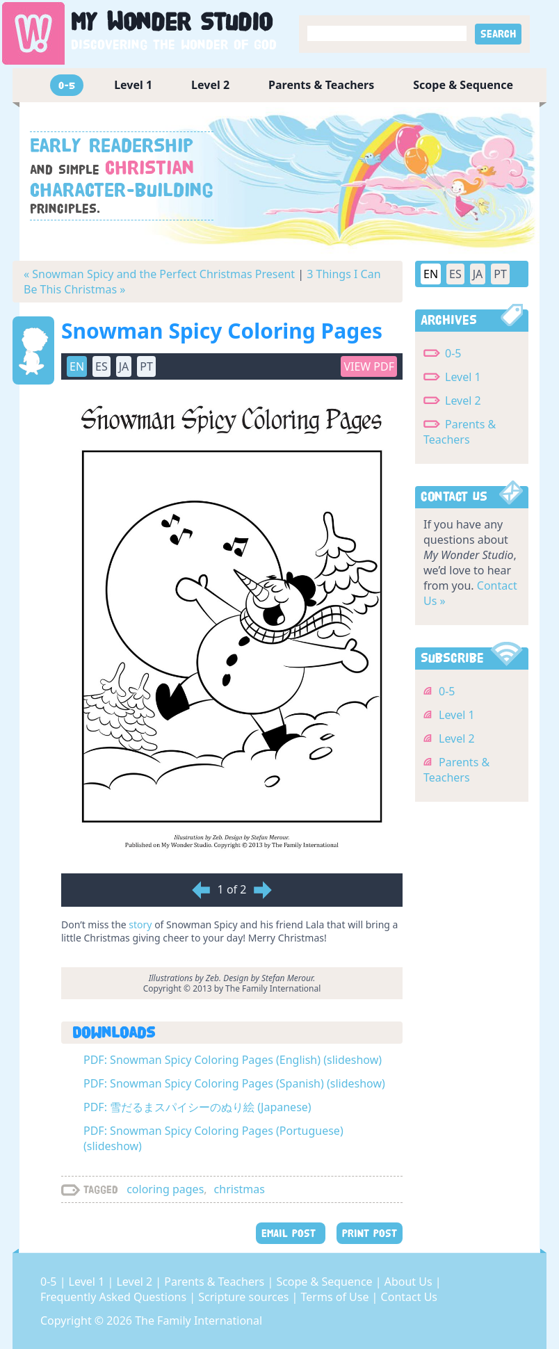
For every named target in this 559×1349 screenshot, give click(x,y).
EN (77, 366)
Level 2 (210, 84)
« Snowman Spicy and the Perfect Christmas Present (159, 274)
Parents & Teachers (321, 84)
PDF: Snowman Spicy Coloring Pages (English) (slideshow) (232, 1059)
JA (124, 366)
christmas (239, 1189)
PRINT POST (369, 1233)
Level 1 (133, 84)
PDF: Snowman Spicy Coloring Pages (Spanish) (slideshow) (234, 1083)
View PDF (368, 366)
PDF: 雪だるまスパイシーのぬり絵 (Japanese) (197, 1107)
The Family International (198, 1320)
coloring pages (165, 1189)
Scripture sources (244, 1296)
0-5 (66, 85)
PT (146, 366)
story (140, 924)
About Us (409, 1281)
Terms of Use (336, 1296)
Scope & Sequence (463, 84)
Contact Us (409, 1296)
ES (101, 366)
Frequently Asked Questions (114, 1296)
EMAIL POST (290, 1233)
